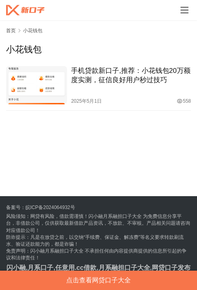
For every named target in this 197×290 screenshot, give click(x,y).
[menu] (184, 10)
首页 (11, 30)
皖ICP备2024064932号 (50, 207)
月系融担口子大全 (124, 267)
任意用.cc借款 (75, 267)
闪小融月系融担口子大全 (115, 216)
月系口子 (40, 267)
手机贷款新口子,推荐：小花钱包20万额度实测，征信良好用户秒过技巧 (131, 75)
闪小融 (16, 267)
